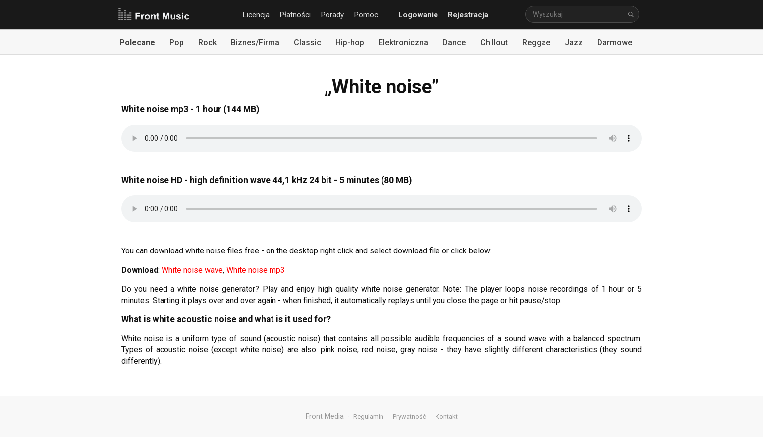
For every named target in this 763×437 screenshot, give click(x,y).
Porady (332, 14)
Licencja (256, 14)
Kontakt (447, 416)
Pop (176, 42)
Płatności (295, 14)
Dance (454, 42)
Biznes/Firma (255, 42)
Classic (307, 42)
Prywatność (409, 416)
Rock (207, 42)
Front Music (153, 15)
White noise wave (192, 270)
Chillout (494, 42)
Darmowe (614, 42)
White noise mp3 (255, 270)
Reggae (536, 42)
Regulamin (368, 416)
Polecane (137, 42)
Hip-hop (349, 42)
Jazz (574, 42)
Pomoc (366, 14)
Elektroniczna (403, 42)
